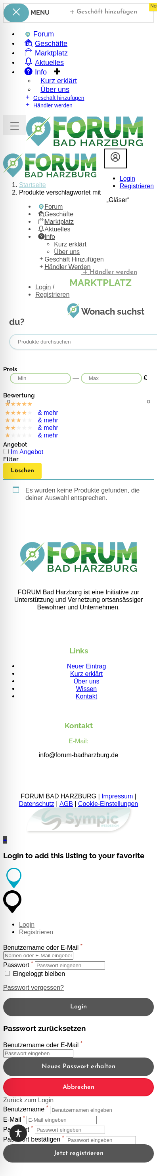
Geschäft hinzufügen (102, 11)
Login (127, 178)
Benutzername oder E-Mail (40, 947)
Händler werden (49, 105)
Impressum (117, 796)
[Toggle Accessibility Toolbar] (18, 1133)
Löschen (22, 471)
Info (46, 237)
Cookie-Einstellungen (108, 804)
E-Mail (12, 1119)
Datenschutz (36, 804)
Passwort (16, 965)
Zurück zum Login (28, 1100)
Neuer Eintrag (86, 666)
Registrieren (137, 186)
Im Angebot (27, 452)
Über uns (87, 681)
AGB (66, 804)
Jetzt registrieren (78, 1153)
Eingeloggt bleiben (35, 973)
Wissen (86, 689)
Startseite (32, 185)
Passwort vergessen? (33, 987)
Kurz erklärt (86, 674)
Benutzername (23, 1109)
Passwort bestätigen (31, 1140)
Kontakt (86, 696)
